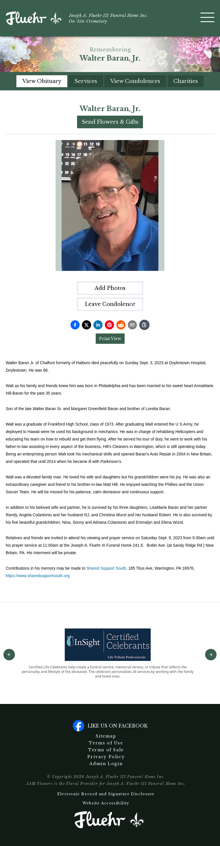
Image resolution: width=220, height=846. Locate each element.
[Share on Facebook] (75, 324)
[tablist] (110, 81)
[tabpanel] (110, 341)
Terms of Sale (106, 749)
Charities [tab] (185, 81)
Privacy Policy (106, 756)
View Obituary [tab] (41, 81)
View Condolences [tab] (135, 81)
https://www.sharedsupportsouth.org (38, 575)
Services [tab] (85, 81)
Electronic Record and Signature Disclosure (106, 794)
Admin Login (106, 763)
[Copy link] (144, 325)
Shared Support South (106, 568)
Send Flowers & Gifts (110, 122)
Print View (110, 338)
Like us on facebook (110, 725)
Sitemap (106, 736)
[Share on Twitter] (86, 324)
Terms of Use (106, 743)
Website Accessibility (105, 803)
